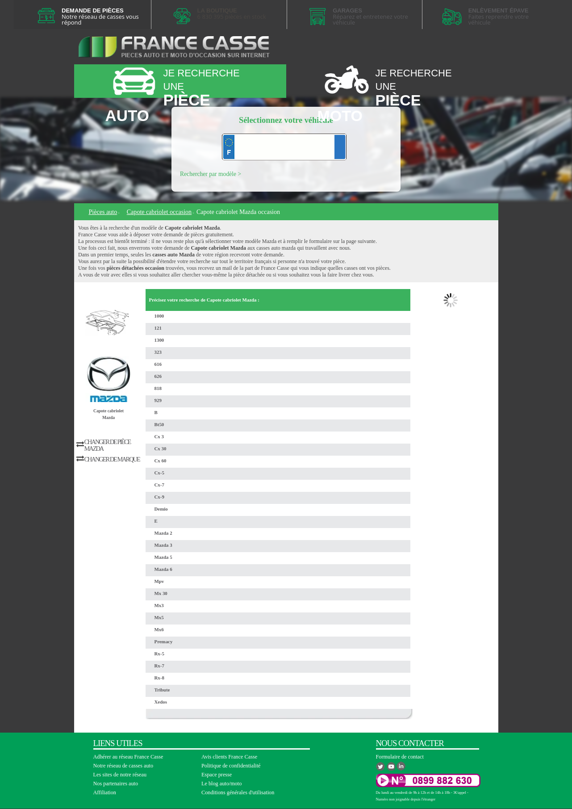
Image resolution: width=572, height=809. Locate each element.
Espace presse (216, 774)
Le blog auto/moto (221, 783)
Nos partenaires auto (115, 783)
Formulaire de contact (400, 757)
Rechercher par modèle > (210, 174)
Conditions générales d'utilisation (237, 792)
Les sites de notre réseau (120, 774)
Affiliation (104, 792)
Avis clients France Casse (229, 757)
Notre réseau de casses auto (123, 766)
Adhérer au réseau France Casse (128, 757)
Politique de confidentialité (231, 766)
